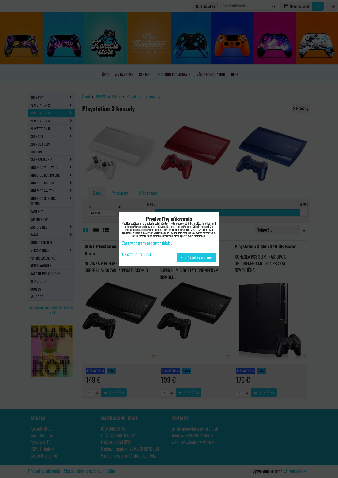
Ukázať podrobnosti (137, 254)
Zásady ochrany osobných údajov (147, 243)
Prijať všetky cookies (196, 257)
